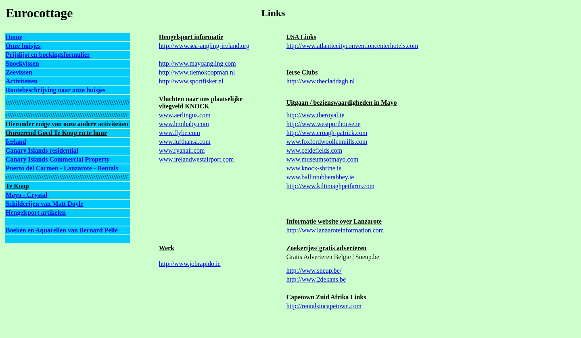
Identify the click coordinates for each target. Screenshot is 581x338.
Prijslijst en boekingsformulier (48, 54)
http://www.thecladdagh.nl (320, 81)
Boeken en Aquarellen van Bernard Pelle (61, 230)
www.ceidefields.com (314, 150)
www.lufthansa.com (185, 141)
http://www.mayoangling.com (197, 63)
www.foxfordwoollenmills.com (327, 141)
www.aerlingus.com (185, 115)
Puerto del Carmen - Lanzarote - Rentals (62, 168)
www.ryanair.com (182, 150)
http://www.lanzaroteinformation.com (335, 230)
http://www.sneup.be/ (314, 270)
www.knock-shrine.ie (314, 168)
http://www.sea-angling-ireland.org (204, 45)
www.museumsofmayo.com (322, 159)
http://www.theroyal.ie (315, 115)
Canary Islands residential (42, 150)
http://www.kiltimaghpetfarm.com (330, 185)
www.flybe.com (179, 132)
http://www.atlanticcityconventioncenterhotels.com (352, 45)
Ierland (16, 141)
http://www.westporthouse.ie (323, 123)
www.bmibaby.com (184, 123)
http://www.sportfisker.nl (191, 81)
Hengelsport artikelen (36, 212)
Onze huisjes (23, 45)
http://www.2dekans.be (316, 279)
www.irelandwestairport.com (196, 159)
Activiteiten (22, 81)
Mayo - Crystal (26, 194)
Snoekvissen (22, 63)
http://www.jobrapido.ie (190, 263)
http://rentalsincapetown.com (324, 306)
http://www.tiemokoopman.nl (197, 72)
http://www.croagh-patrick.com (327, 132)
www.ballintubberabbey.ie (320, 177)
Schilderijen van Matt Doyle (44, 203)
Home (14, 36)
